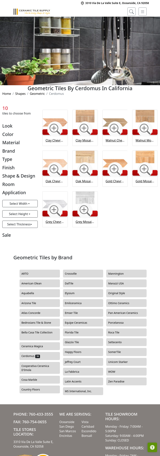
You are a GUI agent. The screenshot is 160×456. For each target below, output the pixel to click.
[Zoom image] (55, 129)
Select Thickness (18, 224)
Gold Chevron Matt (115, 181)
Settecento (117, 342)
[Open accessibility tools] (152, 447)
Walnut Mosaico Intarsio (145, 140)
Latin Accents (75, 381)
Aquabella (29, 293)
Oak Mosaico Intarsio (85, 181)
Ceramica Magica (35, 346)
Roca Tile (116, 332)
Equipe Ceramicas (79, 323)
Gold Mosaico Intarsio (145, 181)
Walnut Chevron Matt (115, 140)
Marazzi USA (118, 283)
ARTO (27, 274)
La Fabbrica (74, 372)
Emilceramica (75, 303)
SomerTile (117, 352)
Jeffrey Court (75, 362)
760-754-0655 (34, 421)
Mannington (118, 274)
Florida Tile (74, 332)
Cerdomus (30, 356)
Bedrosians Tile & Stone (39, 323)
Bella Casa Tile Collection (36, 334)
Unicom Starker (120, 362)
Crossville (74, 274)
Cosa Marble (32, 380)
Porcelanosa (118, 323)
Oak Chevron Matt (55, 181)
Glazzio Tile (75, 342)
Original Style (119, 293)
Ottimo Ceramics (121, 303)
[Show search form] (131, 11)
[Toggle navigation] (143, 11)
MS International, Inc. (81, 391)
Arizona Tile (32, 303)
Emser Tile (74, 313)
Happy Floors (75, 352)
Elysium (72, 293)
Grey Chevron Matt (55, 222)
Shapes (20, 94)
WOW (114, 372)
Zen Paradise (119, 381)
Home (6, 94)
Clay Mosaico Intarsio (85, 140)
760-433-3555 (41, 414)
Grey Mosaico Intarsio (85, 222)
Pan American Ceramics (125, 313)
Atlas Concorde (33, 313)
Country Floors (34, 389)
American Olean (34, 283)
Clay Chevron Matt (55, 140)
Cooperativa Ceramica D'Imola (35, 368)
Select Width (19, 203)
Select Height (19, 214)
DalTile (72, 283)
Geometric (37, 94)
